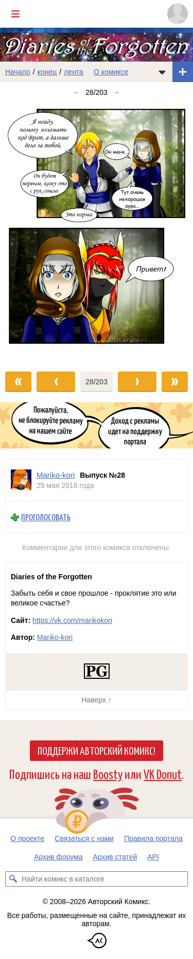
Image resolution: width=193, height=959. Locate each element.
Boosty (107, 773)
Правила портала (153, 838)
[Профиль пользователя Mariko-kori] (21, 480)
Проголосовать (46, 517)
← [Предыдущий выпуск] (76, 92)
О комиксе (111, 72)
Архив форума (58, 857)
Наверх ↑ (96, 700)
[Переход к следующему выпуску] (96, 232)
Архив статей (115, 857)
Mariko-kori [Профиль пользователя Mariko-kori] (56, 475)
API (153, 857)
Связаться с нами (84, 838)
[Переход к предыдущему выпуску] (24, 232)
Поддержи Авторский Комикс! (96, 750)
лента (73, 72)
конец (47, 72)
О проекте (27, 838)
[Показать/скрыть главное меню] (15, 14)
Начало (17, 72)
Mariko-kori (55, 637)
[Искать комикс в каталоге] (13, 879)
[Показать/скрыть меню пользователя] (177, 14)
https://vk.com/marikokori (72, 620)
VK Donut (163, 773)
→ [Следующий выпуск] (116, 92)
